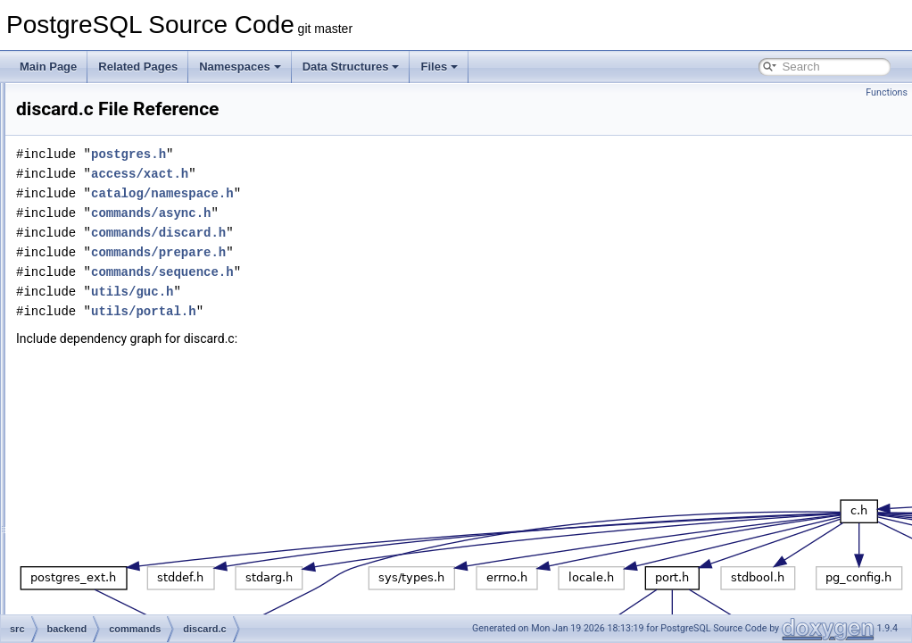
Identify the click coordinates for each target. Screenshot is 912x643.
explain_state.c (137, 475)
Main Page (48, 66)
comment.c (128, 160)
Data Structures (351, 66)
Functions (887, 92)
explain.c (123, 416)
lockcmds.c (128, 573)
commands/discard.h (381, 232)
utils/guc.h (355, 291)
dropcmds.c (129, 377)
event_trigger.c (137, 396)
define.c (120, 337)
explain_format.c (141, 455)
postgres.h (351, 154)
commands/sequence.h (385, 271)
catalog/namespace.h (385, 193)
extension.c (129, 495)
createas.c (126, 298)
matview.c (125, 593)
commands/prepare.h (381, 252)
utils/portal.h (366, 311)
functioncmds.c (137, 534)
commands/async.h (374, 213)
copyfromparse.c (141, 259)
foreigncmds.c (135, 514)
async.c (120, 102)
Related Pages (138, 66)
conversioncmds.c (144, 200)
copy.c (117, 219)
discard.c (123, 357)
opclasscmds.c (137, 612)
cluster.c (121, 121)
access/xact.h (362, 173)
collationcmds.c (138, 141)
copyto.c (122, 278)
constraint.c (129, 180)
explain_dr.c (130, 436)
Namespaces (240, 66)
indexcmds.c (132, 553)
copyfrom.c (128, 239)
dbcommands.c (138, 318)
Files (439, 66)
